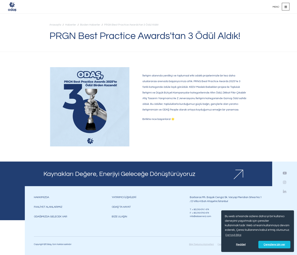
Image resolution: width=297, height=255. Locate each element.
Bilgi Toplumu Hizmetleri (201, 244)
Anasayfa (55, 24)
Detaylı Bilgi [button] (233, 234)
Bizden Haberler (90, 24)
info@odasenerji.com (200, 216)
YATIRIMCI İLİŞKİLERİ (124, 197)
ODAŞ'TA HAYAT (121, 206)
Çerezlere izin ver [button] (274, 244)
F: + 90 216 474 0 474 (199, 213)
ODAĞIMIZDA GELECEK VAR (50, 216)
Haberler (70, 24)
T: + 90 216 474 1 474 (199, 209)
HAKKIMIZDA (41, 197)
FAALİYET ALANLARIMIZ (48, 206)
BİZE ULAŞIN (119, 216)
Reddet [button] (241, 244)
